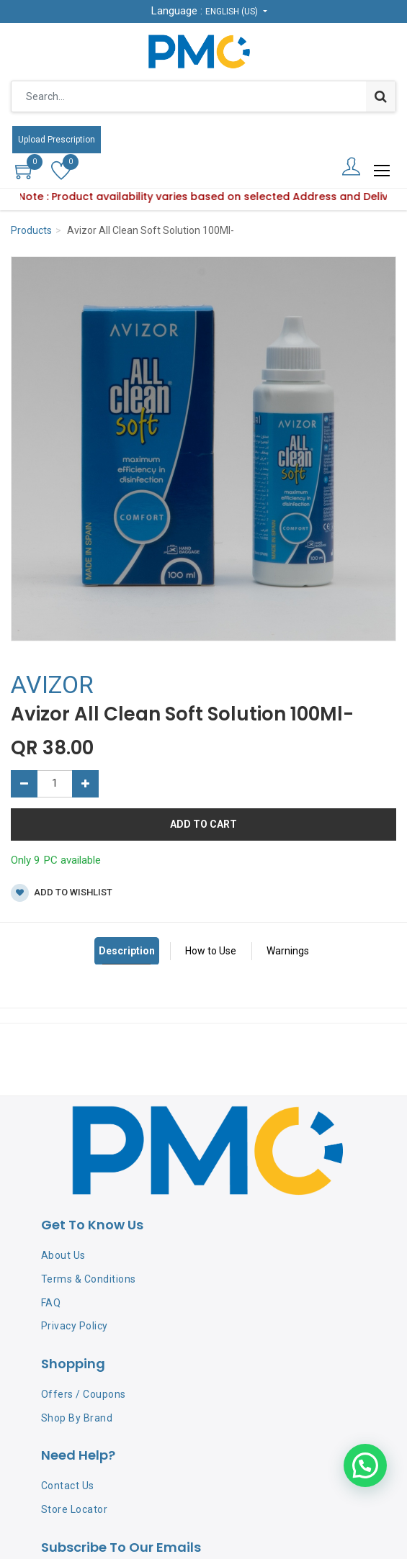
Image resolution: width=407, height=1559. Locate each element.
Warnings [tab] (288, 951)
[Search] (380, 96)
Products (31, 230)
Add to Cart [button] (203, 824)
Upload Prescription (56, 140)
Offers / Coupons (83, 1394)
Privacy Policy (74, 1326)
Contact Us (67, 1485)
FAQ (51, 1303)
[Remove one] (24, 783)
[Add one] (85, 783)
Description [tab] (127, 951)
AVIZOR (52, 684)
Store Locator (74, 1509)
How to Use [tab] (210, 951)
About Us (63, 1255)
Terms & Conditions (88, 1279)
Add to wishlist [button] (61, 893)
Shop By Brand (77, 1418)
